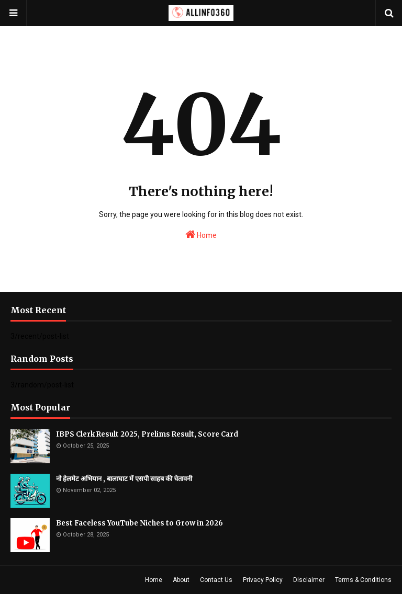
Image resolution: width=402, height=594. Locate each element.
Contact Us (216, 580)
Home (201, 234)
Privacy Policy (263, 580)
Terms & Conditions (363, 580)
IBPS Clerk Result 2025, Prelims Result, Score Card (147, 434)
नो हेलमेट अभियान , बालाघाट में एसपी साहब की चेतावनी (124, 478)
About (181, 580)
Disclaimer (309, 580)
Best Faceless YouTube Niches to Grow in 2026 (139, 523)
